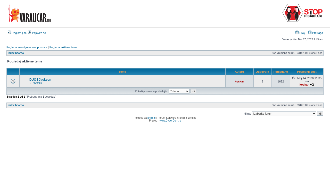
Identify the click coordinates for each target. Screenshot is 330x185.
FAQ (300, 32)
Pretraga (315, 32)
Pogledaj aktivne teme (63, 47)
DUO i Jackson (40, 79)
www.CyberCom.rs (170, 120)
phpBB (151, 117)
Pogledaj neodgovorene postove (26, 47)
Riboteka (37, 83)
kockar (239, 81)
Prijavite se (37, 32)
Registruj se (17, 32)
